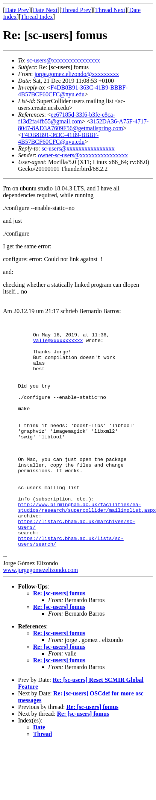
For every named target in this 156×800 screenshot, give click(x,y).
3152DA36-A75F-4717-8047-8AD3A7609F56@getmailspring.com (83, 124)
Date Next (45, 10)
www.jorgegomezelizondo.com (40, 613)
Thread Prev (76, 10)
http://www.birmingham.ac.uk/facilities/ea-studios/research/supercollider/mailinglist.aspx (87, 542)
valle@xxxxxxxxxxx (58, 343)
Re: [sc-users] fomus (59, 636)
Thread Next (110, 10)
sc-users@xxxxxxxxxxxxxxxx (63, 60)
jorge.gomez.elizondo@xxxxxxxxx (76, 74)
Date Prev (17, 10)
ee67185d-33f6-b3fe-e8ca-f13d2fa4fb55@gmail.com (66, 118)
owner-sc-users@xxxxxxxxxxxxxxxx (83, 155)
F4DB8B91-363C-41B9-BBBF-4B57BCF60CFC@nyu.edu (73, 90)
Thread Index (37, 17)
